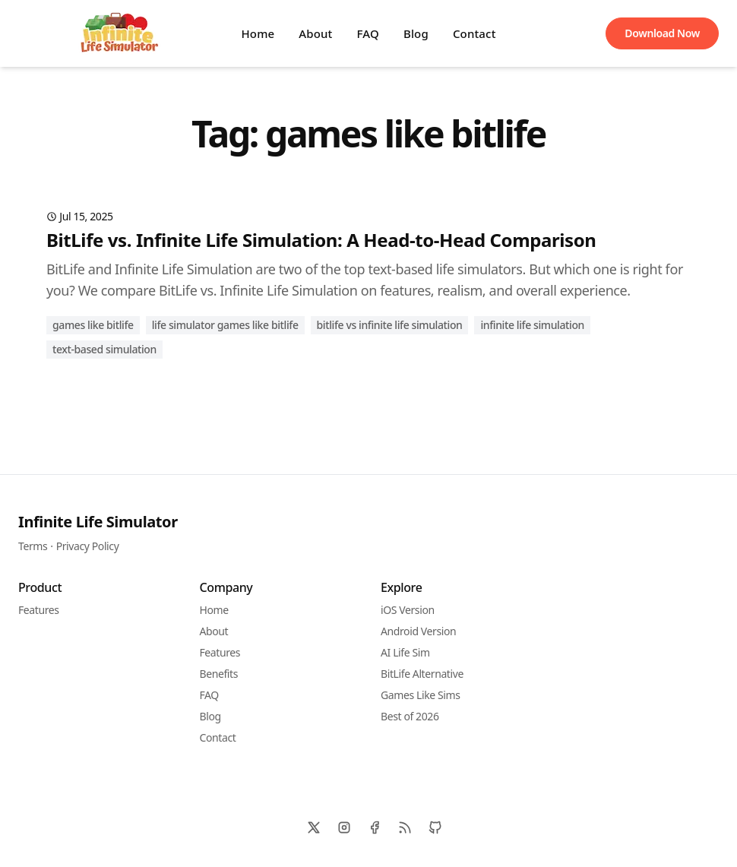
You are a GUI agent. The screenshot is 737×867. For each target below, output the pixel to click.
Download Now (662, 33)
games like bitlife (93, 325)
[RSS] (405, 827)
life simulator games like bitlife (225, 325)
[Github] (435, 827)
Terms (32, 546)
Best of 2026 (410, 716)
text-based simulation (104, 349)
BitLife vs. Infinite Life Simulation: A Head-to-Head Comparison (321, 239)
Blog (416, 33)
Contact (474, 33)
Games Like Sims (420, 695)
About (315, 33)
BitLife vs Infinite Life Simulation (390, 325)
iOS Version (408, 610)
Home (257, 33)
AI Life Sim (405, 652)
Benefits (219, 673)
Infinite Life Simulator (98, 521)
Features (38, 610)
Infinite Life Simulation (532, 325)
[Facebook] (374, 827)
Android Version (418, 631)
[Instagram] (344, 827)
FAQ (368, 33)
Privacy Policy (87, 546)
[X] (314, 827)
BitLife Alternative (422, 673)
